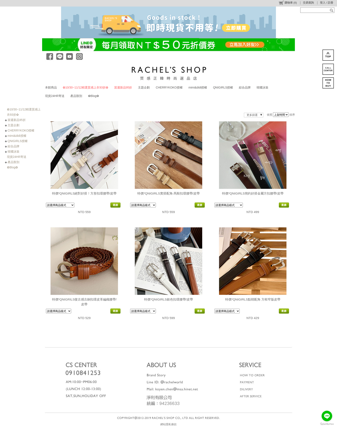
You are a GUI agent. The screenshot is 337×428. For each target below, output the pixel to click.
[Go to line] (327, 416)
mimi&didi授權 (198, 87)
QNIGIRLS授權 (223, 87)
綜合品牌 (245, 87)
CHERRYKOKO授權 (169, 87)
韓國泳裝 (262, 87)
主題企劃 (144, 87)
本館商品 (51, 87)
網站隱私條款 (168, 424)
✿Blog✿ (93, 96)
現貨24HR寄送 (54, 96)
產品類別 (76, 96)
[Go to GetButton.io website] (327, 424)
